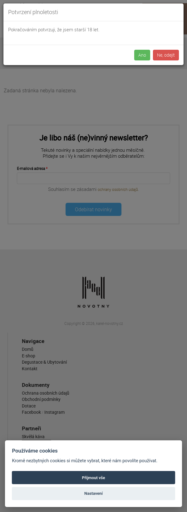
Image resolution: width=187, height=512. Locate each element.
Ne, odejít (166, 55)
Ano (142, 55)
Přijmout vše (93, 477)
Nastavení (93, 493)
